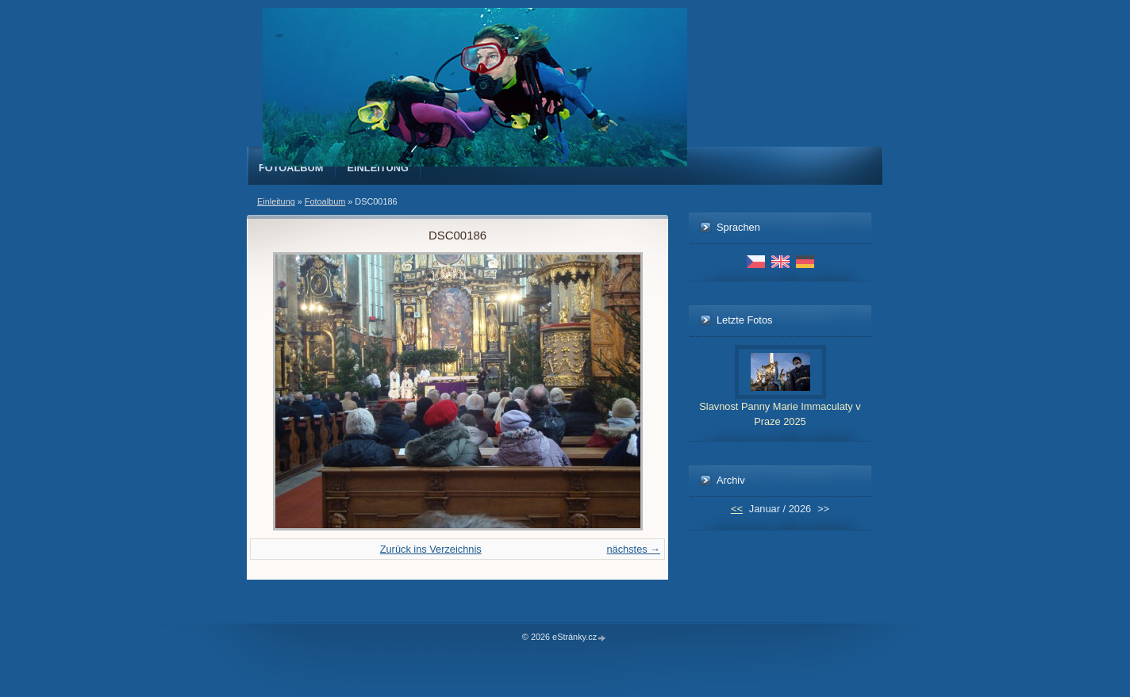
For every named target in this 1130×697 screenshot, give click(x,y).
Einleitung (378, 168)
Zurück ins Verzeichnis (431, 549)
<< (737, 509)
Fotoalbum (291, 168)
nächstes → (633, 549)
